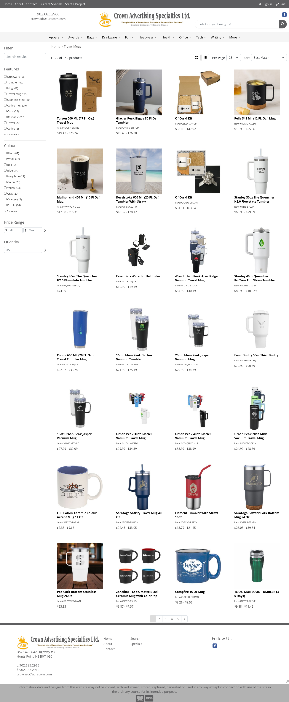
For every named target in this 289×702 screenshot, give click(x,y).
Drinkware (111, 37)
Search (135, 638)
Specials (136, 643)
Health (168, 37)
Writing (217, 37)
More (234, 37)
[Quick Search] (237, 24)
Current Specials (51, 4)
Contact (31, 4)
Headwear (147, 37)
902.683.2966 (48, 14)
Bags (92, 37)
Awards (75, 37)
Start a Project (75, 4)
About (19, 4)
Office (185, 37)
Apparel (56, 37)
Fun (129, 37)
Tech (201, 37)
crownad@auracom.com (48, 18)
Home (8, 4)
